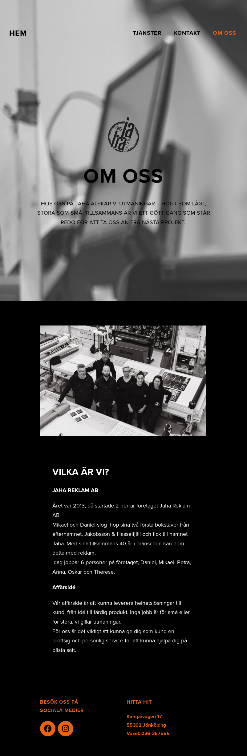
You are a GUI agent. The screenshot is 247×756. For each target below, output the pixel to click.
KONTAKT (187, 33)
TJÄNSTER (147, 33)
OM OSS (224, 33)
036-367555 (155, 733)
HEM (18, 32)
